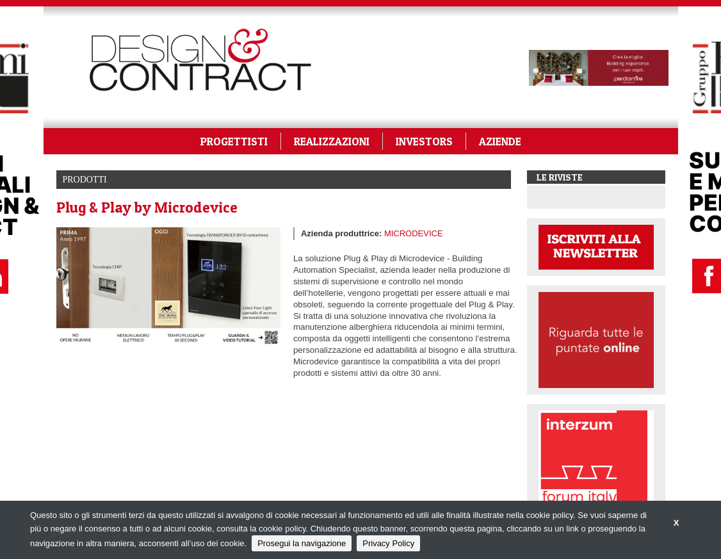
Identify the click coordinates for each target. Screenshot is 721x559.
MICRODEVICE (413, 233)
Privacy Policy (388, 543)
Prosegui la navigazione (301, 543)
